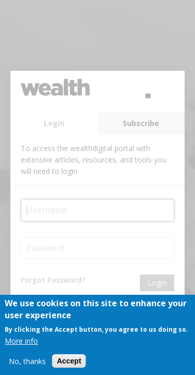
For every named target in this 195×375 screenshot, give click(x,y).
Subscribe (141, 123)
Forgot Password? (53, 280)
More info (21, 342)
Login (54, 123)
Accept (69, 362)
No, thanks (27, 362)
